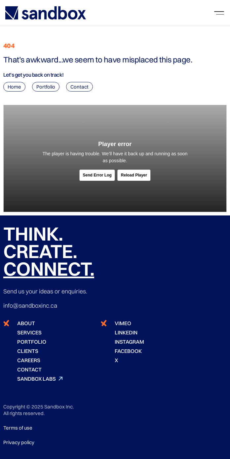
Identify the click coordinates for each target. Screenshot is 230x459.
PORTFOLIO (31, 341)
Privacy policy (18, 442)
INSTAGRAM (129, 341)
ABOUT (26, 323)
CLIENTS (27, 351)
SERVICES (29, 332)
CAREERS (28, 360)
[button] (219, 12)
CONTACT (29, 369)
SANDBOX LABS (36, 378)
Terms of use (17, 428)
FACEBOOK (128, 351)
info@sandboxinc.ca (30, 305)
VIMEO (123, 323)
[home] (45, 12)
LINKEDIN (126, 332)
